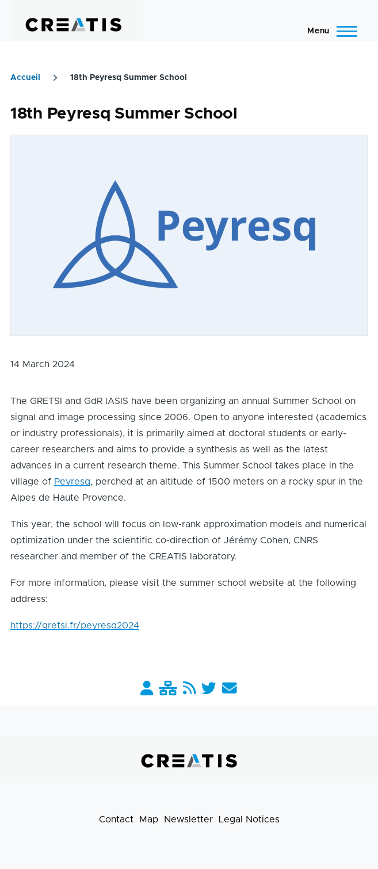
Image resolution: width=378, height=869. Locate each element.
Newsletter (188, 819)
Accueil (25, 78)
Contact (116, 819)
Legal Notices (249, 819)
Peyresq (72, 481)
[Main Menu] (329, 31)
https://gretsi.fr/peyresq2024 (74, 625)
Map (148, 819)
